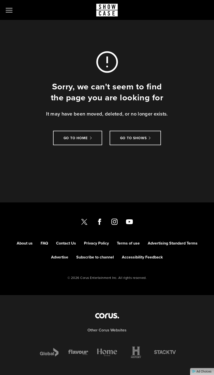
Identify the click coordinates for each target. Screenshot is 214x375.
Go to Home (76, 137)
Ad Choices (202, 371)
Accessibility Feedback (142, 257)
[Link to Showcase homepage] (107, 10)
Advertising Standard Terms (173, 243)
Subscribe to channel (95, 257)
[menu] (9, 10)
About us (25, 243)
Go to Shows (133, 137)
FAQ (44, 243)
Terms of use (128, 243)
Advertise (59, 257)
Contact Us (66, 243)
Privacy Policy (96, 243)
